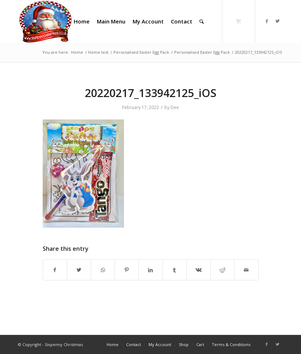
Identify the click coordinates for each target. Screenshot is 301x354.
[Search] (201, 21)
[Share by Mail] (246, 270)
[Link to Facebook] (266, 21)
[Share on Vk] (198, 270)
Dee (175, 107)
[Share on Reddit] (222, 270)
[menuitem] (81, 21)
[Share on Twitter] (79, 270)
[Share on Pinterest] (126, 270)
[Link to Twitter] (277, 21)
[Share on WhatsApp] (103, 270)
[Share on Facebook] (55, 270)
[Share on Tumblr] (174, 270)
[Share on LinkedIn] (150, 270)
